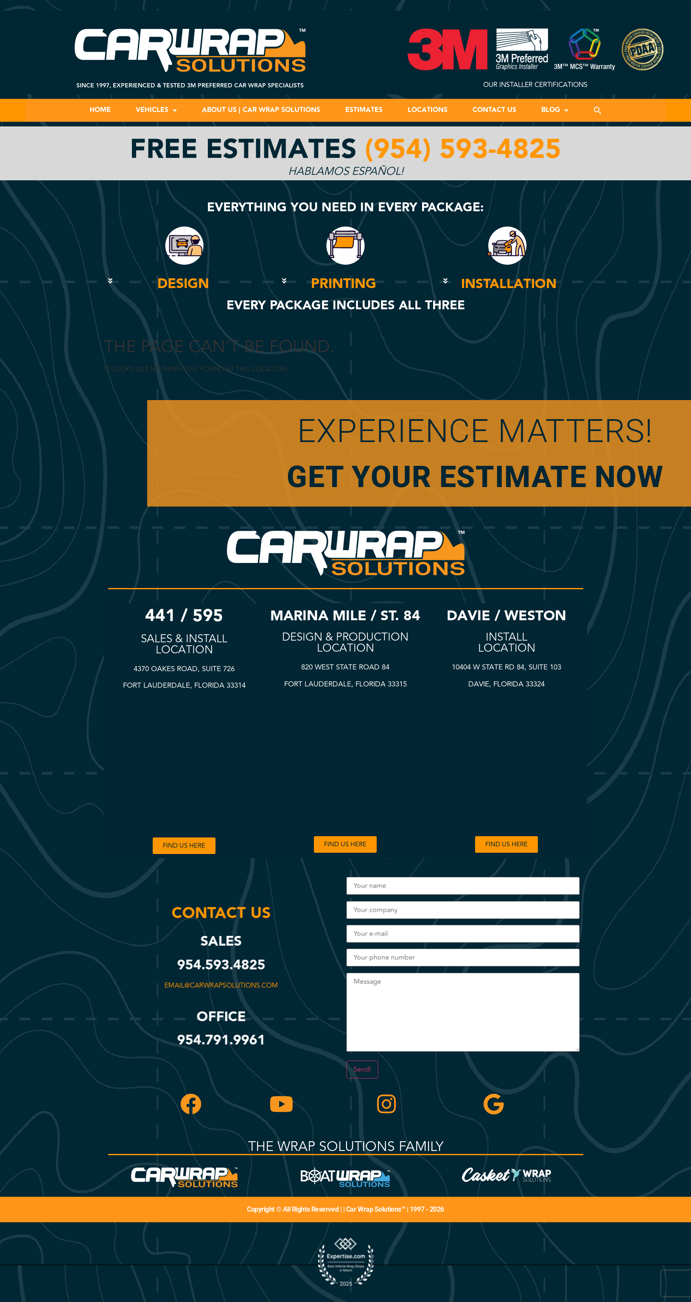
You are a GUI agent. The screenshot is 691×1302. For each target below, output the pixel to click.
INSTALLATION (509, 284)
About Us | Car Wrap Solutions (261, 110)
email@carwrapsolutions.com (223, 985)
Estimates (364, 110)
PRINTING (343, 284)
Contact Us (494, 110)
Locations (428, 110)
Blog (554, 110)
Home (100, 110)
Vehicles (156, 110)
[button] (597, 110)
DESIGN (183, 284)
